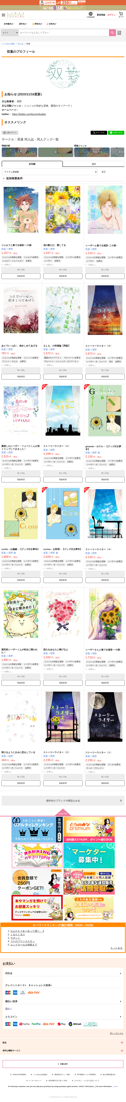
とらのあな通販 (8, 45)
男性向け (37, 25)
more (116, 1087)
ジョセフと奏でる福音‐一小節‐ (16, 246)
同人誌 (20, 45)
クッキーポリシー (35, 1081)
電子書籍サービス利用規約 (86, 1075)
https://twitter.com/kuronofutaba (29, 115)
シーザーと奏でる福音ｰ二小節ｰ (101, 246)
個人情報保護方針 (109, 1075)
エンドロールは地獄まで (23, 945)
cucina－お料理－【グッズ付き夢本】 (62, 550)
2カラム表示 (115, 172)
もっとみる (116, 949)
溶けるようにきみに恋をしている (18, 753)
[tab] (94, 165)
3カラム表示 (109, 172)
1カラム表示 (121, 172)
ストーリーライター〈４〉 (56, 447)
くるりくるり (17, 935)
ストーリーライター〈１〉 (98, 753)
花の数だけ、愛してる (54, 246)
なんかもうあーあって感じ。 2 (27, 932)
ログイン (108, 15)
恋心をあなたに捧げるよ (55, 650)
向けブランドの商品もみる (63, 801)
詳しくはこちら (116, 1034)
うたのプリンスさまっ (22, 942)
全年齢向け (8, 25)
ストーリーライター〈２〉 (56, 753)
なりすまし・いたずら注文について (86, 1081)
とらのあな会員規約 (40, 1075)
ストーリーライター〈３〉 (98, 550)
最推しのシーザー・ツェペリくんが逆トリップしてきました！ (20, 448)
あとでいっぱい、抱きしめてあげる (19, 346)
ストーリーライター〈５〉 (98, 347)
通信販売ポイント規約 (62, 1075)
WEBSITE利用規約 (19, 1075)
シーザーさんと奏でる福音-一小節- (103, 650)
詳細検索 (119, 33)
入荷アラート (10, 133)
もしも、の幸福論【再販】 (56, 346)
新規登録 (97, 15)
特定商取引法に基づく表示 (58, 1081)
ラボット (15, 939)
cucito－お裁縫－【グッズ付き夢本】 (20, 550)
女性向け (52, 25)
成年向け (22, 25)
